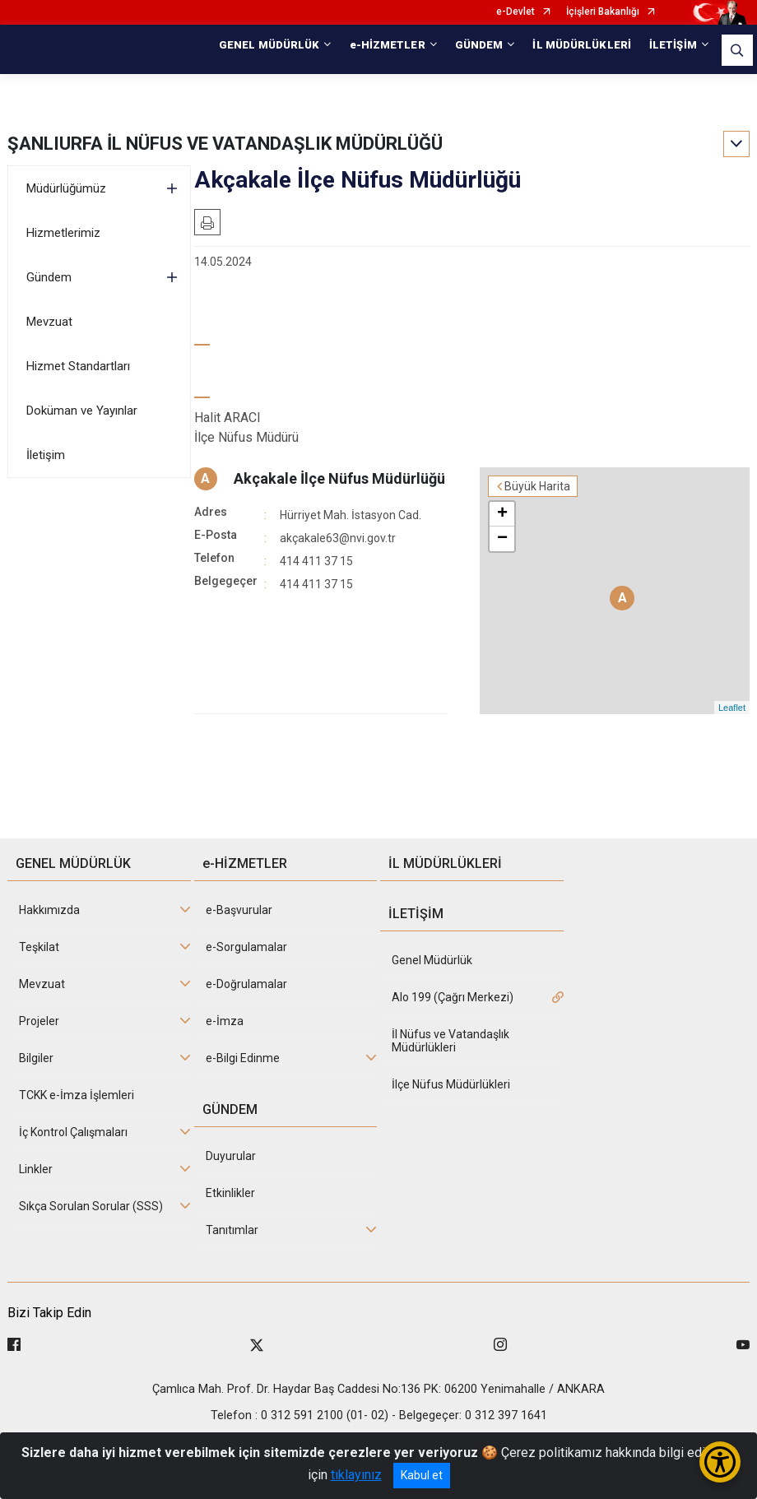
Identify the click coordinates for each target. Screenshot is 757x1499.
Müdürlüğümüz (66, 188)
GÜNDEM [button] (479, 45)
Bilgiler (36, 1058)
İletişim (45, 455)
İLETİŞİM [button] (673, 45)
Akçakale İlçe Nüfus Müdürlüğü (339, 478)
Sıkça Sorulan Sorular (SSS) (91, 1206)
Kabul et (422, 1475)
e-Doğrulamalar (246, 984)
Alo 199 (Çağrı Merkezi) (452, 997)
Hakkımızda (49, 910)
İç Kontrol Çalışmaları (73, 1132)
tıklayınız (356, 1475)
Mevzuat (49, 321)
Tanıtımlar (232, 1230)
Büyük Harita (537, 486)
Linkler (36, 1169)
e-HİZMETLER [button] (387, 45)
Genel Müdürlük (432, 960)
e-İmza (225, 1021)
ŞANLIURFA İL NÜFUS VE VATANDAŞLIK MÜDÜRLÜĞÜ (225, 143)
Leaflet (731, 707)
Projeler (39, 1021)
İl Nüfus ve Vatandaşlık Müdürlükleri (450, 1041)
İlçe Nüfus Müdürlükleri (451, 1084)
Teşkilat (39, 947)
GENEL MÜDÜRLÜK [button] (269, 45)
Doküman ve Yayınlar (81, 410)
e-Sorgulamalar (246, 947)
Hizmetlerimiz (63, 232)
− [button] (502, 539)
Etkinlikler (230, 1193)
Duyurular (231, 1156)
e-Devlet (515, 12)
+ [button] (502, 514)
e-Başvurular (239, 910)
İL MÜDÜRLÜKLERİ (581, 45)
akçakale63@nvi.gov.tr (338, 538)
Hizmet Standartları (78, 366)
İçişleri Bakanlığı (602, 12)
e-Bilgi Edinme (243, 1058)
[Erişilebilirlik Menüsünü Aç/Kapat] (720, 1462)
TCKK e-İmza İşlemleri (76, 1095)
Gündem (49, 277)
